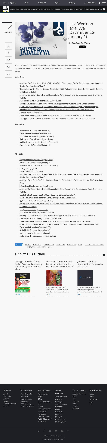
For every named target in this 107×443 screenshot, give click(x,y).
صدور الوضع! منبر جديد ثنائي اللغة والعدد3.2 (36, 186)
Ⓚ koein (61, 440)
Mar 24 (17, 294)
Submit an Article (27, 394)
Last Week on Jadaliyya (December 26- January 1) (81, 30)
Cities (38, 9)
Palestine (42, 2)
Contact (6, 406)
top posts (37, 245)
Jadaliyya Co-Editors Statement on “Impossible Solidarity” (90, 264)
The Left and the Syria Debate (31, 113)
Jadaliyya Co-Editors (81, 43)
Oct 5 (48, 294)
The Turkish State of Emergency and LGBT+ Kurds (40, 101)
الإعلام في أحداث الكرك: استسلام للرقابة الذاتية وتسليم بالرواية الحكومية (47, 195)
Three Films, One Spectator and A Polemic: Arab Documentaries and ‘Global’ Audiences (55, 116)
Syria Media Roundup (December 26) (34, 130)
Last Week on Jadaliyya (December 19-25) (36, 136)
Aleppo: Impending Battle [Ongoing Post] (36, 160)
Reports (58, 414)
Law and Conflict (44, 416)
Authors (6, 399)
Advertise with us (9, 404)
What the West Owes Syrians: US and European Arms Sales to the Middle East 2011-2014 (56, 110)
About (5, 394)
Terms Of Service (27, 406)
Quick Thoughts (61, 404)
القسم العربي (90, 3)
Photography (65, 9)
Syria (57, 2)
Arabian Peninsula (79, 394)
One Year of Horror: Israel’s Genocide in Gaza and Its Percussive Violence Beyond (59, 264)
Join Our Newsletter (53, 435)
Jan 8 (79, 294)
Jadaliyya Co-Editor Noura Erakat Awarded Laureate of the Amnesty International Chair (29, 265)
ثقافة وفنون (94, 399)
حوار (91, 405)
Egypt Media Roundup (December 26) (35, 133)
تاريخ (91, 402)
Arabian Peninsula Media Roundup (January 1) (38, 142)
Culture (57, 9)
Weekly (28, 245)
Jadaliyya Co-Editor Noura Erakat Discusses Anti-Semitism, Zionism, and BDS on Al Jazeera (57, 119)
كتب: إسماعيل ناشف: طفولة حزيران (33, 210)
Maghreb (76, 408)
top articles (49, 245)
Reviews (93, 9)
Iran (26, 2)
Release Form (26, 401)
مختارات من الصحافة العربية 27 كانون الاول (36, 139)
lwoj (80, 245)
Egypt (12, 2)
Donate (6, 401)
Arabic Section (96, 390)
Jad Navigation (60, 421)
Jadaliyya (6, 9)
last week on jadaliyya (94, 245)
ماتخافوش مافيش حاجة (28, 169)
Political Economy (76, 9)
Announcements (61, 397)
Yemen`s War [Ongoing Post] (31, 171)
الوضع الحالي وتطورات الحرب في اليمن (34, 233)
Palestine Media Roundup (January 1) (35, 145)
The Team (7, 396)
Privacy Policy (26, 404)
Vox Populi (42, 421)
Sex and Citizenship (47, 9)
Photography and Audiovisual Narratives (44, 411)
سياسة (92, 394)
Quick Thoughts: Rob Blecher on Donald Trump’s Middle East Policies (48, 198)
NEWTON (99, 9)
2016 (50, 247)
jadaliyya (31, 247)
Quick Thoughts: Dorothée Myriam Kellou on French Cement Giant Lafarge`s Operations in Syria (58, 107)
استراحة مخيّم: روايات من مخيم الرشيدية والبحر (37, 236)
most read (71, 245)
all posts (41, 247)
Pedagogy (86, 9)
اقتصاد (92, 397)
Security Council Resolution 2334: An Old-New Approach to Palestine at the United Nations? (57, 104)
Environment (14, 9)
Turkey (72, 2)
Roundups (60, 245)
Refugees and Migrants (27, 9)
